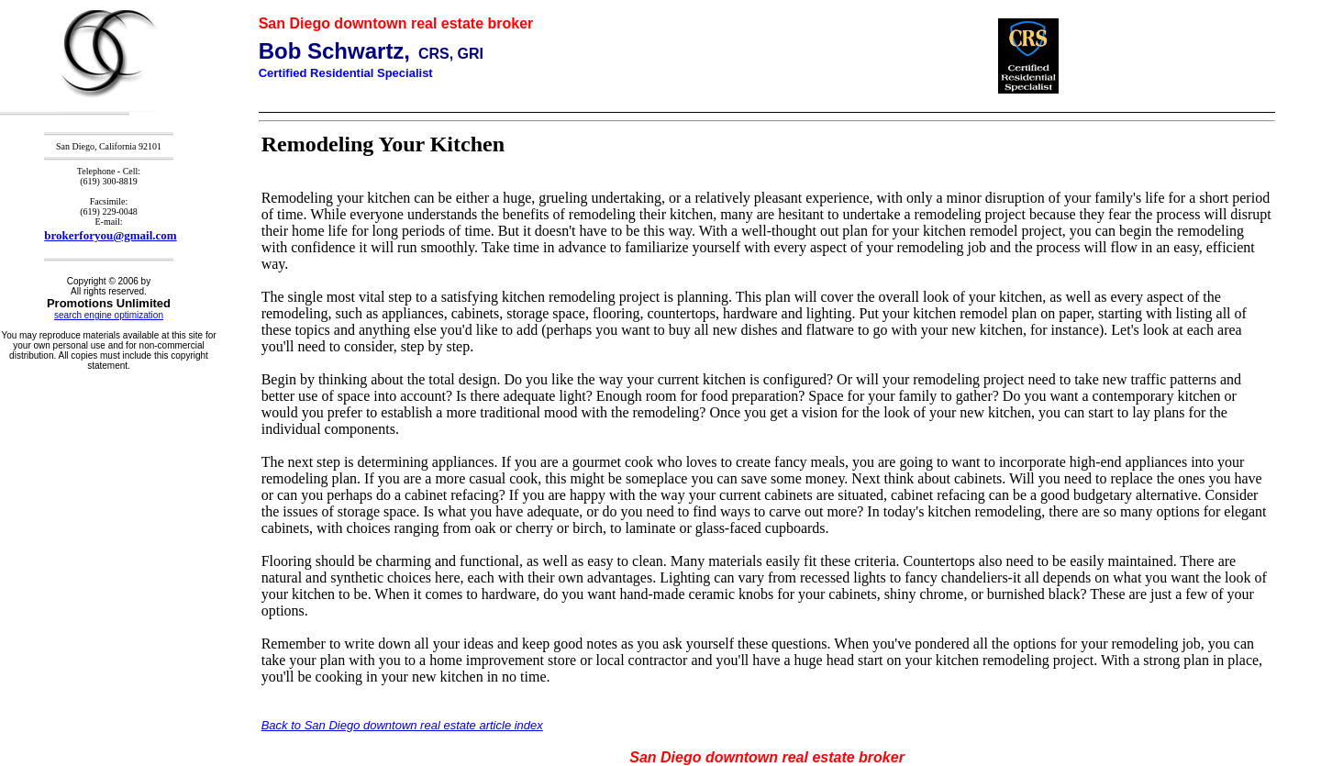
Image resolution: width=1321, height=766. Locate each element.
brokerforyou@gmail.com (110, 235)
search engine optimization (108, 315)
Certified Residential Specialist (346, 73)
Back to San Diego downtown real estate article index (402, 725)
